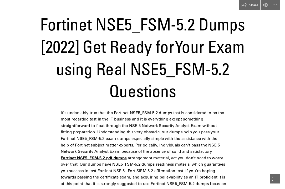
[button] (249, 5)
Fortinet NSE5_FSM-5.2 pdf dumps (94, 157)
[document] (142, 94)
